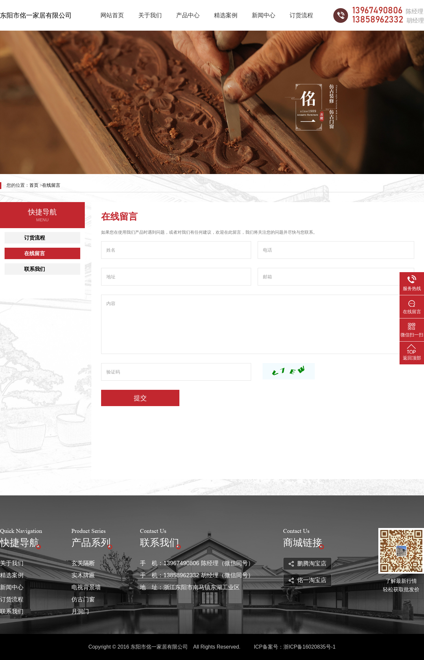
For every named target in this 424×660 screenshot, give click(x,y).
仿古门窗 (83, 599)
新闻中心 (263, 15)
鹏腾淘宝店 (307, 563)
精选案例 (225, 15)
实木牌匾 (83, 575)
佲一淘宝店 (307, 580)
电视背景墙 (86, 587)
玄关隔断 (83, 563)
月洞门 (80, 611)
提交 (140, 398)
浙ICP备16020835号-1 (309, 647)
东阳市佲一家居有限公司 (36, 15)
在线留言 (51, 185)
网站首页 (112, 15)
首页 (33, 185)
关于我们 (150, 15)
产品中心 (188, 15)
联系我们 (34, 269)
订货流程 (301, 15)
